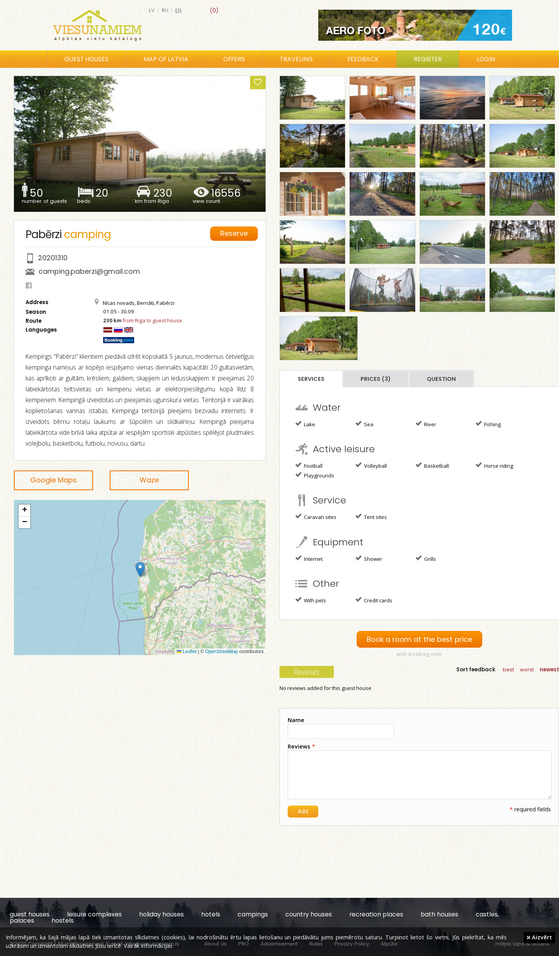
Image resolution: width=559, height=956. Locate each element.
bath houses (439, 914)
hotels (210, 914)
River (426, 424)
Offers (234, 59)
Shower (368, 558)
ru (165, 10)
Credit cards (373, 600)
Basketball (432, 465)
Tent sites (371, 516)
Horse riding (494, 465)
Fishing (488, 424)
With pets (310, 600)
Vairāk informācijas (148, 945)
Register (428, 59)
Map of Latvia (165, 59)
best (508, 669)
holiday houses (161, 914)
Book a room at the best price (419, 639)
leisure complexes (94, 914)
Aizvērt (539, 937)
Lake (305, 424)
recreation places (376, 914)
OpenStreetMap (221, 651)
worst (527, 669)
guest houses (30, 914)
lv (152, 10)
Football (309, 465)
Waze (149, 480)
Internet (309, 558)
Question (441, 379)
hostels (63, 920)
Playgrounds (314, 475)
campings (253, 914)
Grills (426, 558)
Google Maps (53, 480)
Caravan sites (315, 516)
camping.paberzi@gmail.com (89, 271)
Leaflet (187, 651)
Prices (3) (376, 379)
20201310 (52, 258)
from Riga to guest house (152, 320)
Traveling (296, 59)
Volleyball (371, 465)
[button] (140, 569)
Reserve (234, 233)
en (178, 10)
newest (549, 669)
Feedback (363, 59)
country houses (308, 914)
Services (311, 379)
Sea (364, 424)
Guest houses (86, 59)
